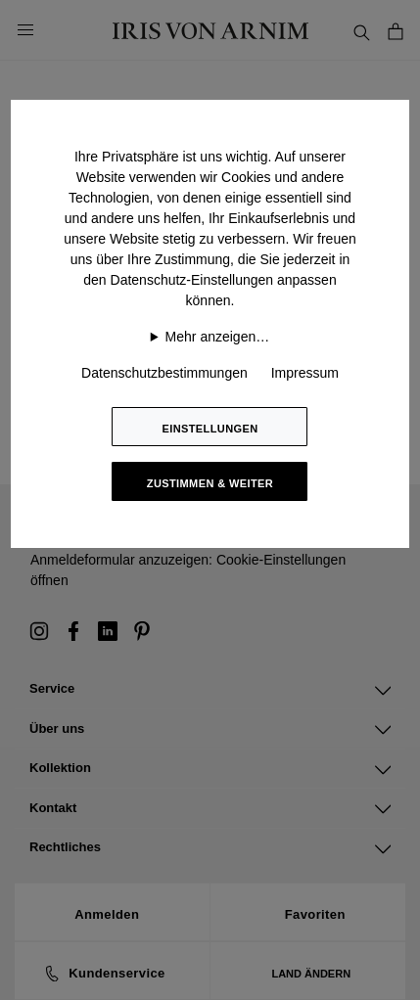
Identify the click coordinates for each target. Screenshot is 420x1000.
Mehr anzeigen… (217, 336)
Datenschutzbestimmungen (164, 373)
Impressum (305, 373)
